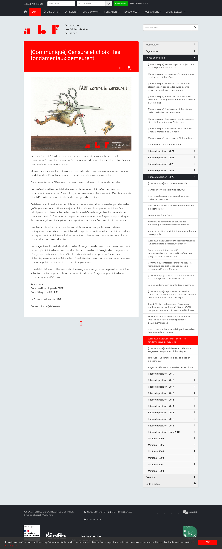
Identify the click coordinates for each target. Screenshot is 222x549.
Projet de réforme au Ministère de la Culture (170, 367)
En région (71, 12)
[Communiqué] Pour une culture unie (167, 183)
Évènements (52, 12)
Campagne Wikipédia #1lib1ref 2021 (166, 189)
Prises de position (171, 57)
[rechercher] (195, 27)
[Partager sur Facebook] (120, 68)
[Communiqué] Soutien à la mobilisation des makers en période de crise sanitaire (171, 277)
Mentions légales (120, 512)
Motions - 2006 (172, 444)
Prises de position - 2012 (172, 418)
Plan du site (92, 519)
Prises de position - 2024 (172, 151)
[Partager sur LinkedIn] (125, 68)
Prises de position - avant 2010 (172, 432)
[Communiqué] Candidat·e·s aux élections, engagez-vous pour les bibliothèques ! (170, 350)
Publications (152, 12)
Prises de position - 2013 (172, 412)
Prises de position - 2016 (172, 393)
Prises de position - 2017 (172, 386)
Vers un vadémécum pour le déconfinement (171, 285)
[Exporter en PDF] (129, 68)
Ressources (131, 12)
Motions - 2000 (172, 470)
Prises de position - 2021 (172, 170)
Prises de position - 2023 (172, 157)
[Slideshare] (178, 512)
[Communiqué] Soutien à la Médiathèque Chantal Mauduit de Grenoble (170, 130)
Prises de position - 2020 (172, 176)
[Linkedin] (164, 512)
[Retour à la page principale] (25, 12)
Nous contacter (94, 512)
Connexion (120, 4)
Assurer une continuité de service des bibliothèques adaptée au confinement (168, 223)
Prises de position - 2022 (172, 163)
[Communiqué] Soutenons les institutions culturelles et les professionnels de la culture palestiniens (172, 99)
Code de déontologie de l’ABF (47, 288)
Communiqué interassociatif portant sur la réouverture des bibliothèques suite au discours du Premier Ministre (170, 265)
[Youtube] (171, 512)
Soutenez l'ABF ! (175, 12)
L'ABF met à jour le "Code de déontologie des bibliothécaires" (171, 207)
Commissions (91, 12)
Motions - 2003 (172, 457)
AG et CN (171, 477)
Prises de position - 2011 (172, 425)
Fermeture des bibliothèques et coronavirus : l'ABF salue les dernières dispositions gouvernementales (171, 319)
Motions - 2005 (172, 451)
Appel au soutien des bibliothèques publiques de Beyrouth (172, 232)
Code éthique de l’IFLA (43, 292)
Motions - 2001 (172, 464)
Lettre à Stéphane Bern (160, 215)
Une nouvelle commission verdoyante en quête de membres (169, 198)
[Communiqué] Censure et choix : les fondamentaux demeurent (167, 340)
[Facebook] (157, 512)
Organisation (171, 51)
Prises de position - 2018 (172, 380)
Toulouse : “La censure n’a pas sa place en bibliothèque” (169, 359)
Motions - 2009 (172, 438)
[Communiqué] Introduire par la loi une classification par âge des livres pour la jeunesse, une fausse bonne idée (169, 86)
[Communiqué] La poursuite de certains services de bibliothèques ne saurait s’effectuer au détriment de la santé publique (172, 294)
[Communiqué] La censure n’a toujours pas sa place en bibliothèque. (171, 75)
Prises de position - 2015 (172, 399)
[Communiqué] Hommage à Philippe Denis (171, 138)
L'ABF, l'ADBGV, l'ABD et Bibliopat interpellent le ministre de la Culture (171, 331)
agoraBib (190, 512)
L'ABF (35, 12)
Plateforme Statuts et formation (165, 144)
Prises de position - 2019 (172, 373)
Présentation (171, 44)
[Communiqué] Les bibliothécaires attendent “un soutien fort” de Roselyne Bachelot (171, 242)
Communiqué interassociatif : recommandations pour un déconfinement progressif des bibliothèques (170, 253)
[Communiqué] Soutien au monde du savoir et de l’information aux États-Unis (171, 120)
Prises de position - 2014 (172, 406)
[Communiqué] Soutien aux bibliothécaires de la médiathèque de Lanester (171, 111)
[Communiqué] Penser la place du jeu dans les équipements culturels (171, 66)
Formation (111, 12)
